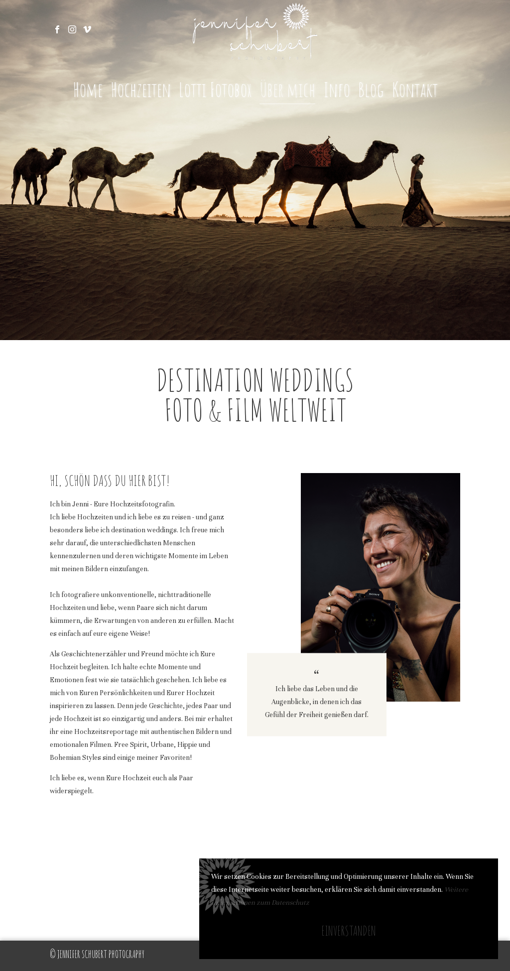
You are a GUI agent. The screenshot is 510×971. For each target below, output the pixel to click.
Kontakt (415, 89)
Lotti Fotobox (215, 89)
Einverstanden (348, 931)
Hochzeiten (141, 89)
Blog (371, 89)
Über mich (287, 89)
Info (336, 89)
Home (88, 89)
